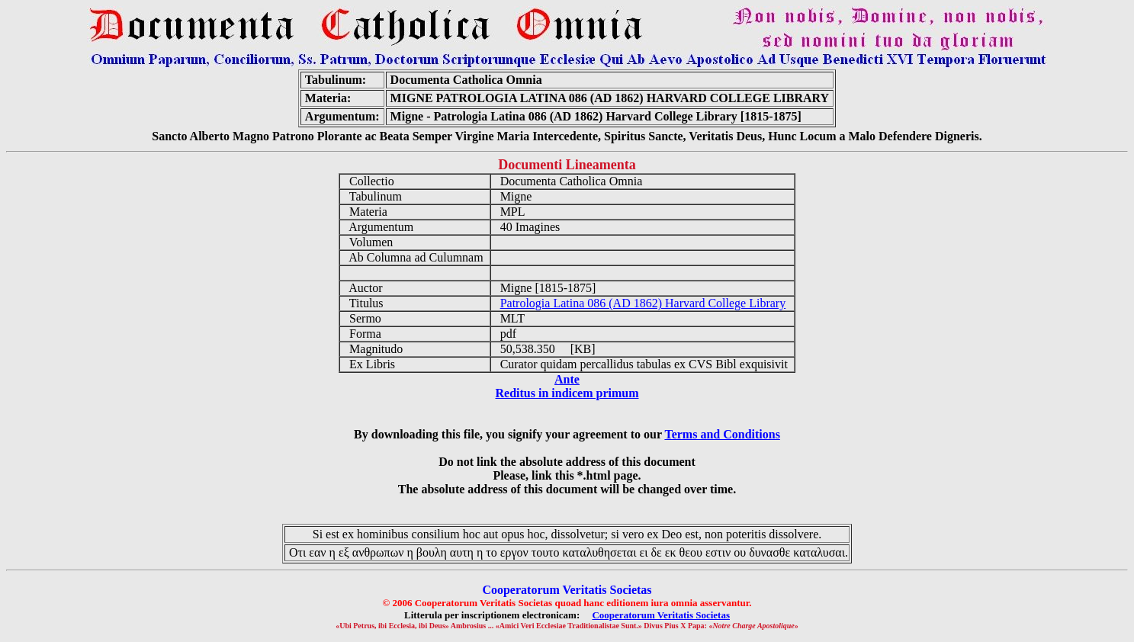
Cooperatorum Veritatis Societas (661, 615)
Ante (567, 379)
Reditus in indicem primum (566, 393)
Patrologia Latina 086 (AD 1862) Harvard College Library (643, 303)
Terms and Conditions (721, 434)
